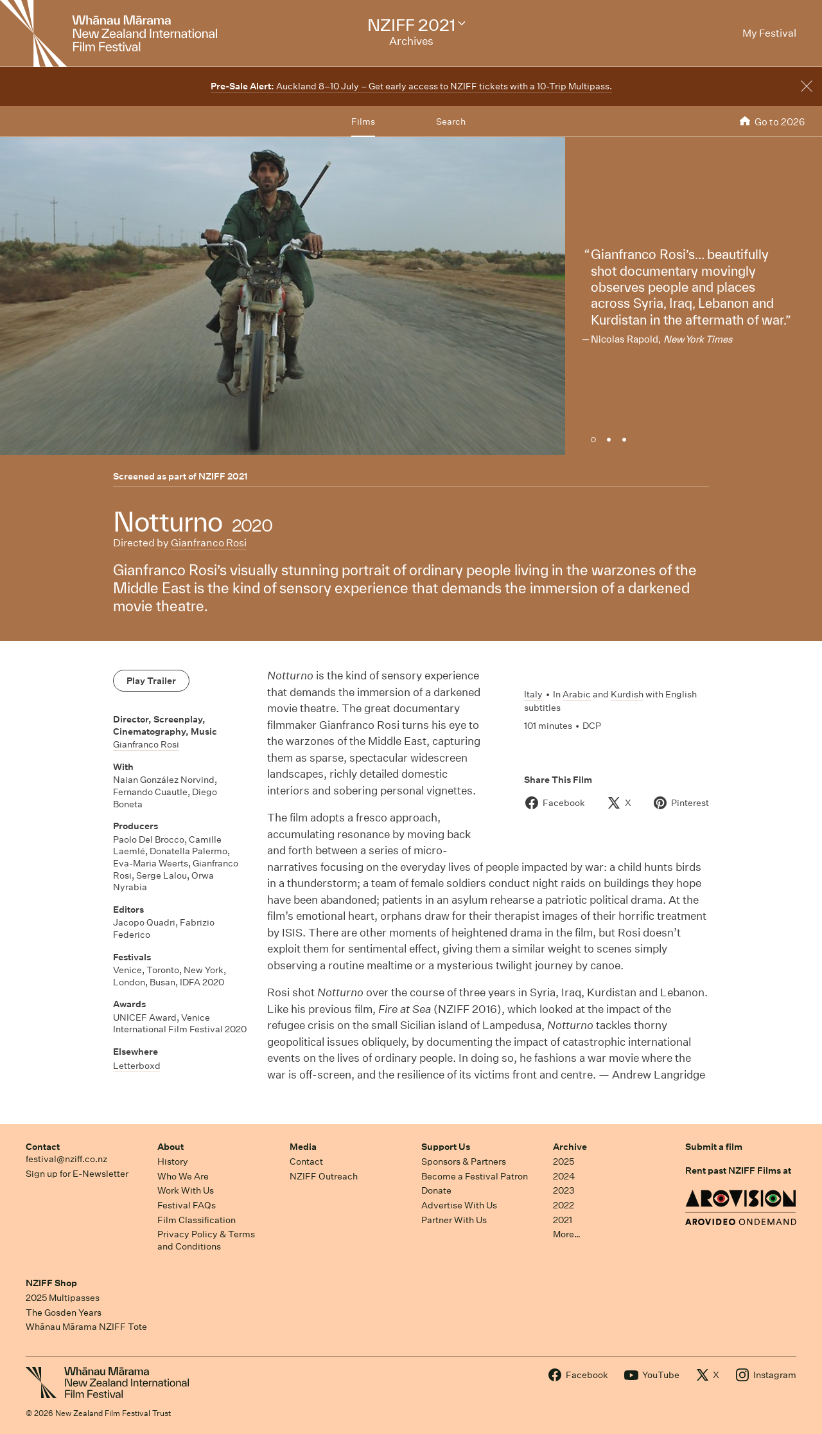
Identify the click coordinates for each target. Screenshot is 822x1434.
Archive (570, 1146)
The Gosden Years (63, 1312)
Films (363, 121)
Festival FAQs (186, 1205)
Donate (436, 1190)
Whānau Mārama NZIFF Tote (86, 1326)
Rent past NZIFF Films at (738, 1170)
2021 (562, 1220)
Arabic (577, 694)
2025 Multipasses (63, 1298)
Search (451, 121)
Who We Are (183, 1176)
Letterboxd (137, 1065)
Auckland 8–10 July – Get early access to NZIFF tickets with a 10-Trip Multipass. (411, 86)
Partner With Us (454, 1220)
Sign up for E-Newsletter (77, 1173)
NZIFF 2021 (223, 476)
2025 (563, 1161)
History (172, 1161)
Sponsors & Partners (463, 1161)
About (170, 1146)
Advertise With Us (459, 1205)
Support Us (445, 1146)
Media (303, 1146)
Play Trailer (151, 680)
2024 (564, 1176)
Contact (43, 1146)
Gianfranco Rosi (209, 543)
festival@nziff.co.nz (66, 1159)
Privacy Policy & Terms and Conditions (206, 1240)
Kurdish (627, 694)
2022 (563, 1205)
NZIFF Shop (51, 1283)
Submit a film (713, 1146)
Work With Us (185, 1190)
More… (567, 1234)
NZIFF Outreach (324, 1176)
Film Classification (196, 1220)
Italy (533, 694)
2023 (564, 1190)
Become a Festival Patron (474, 1176)
